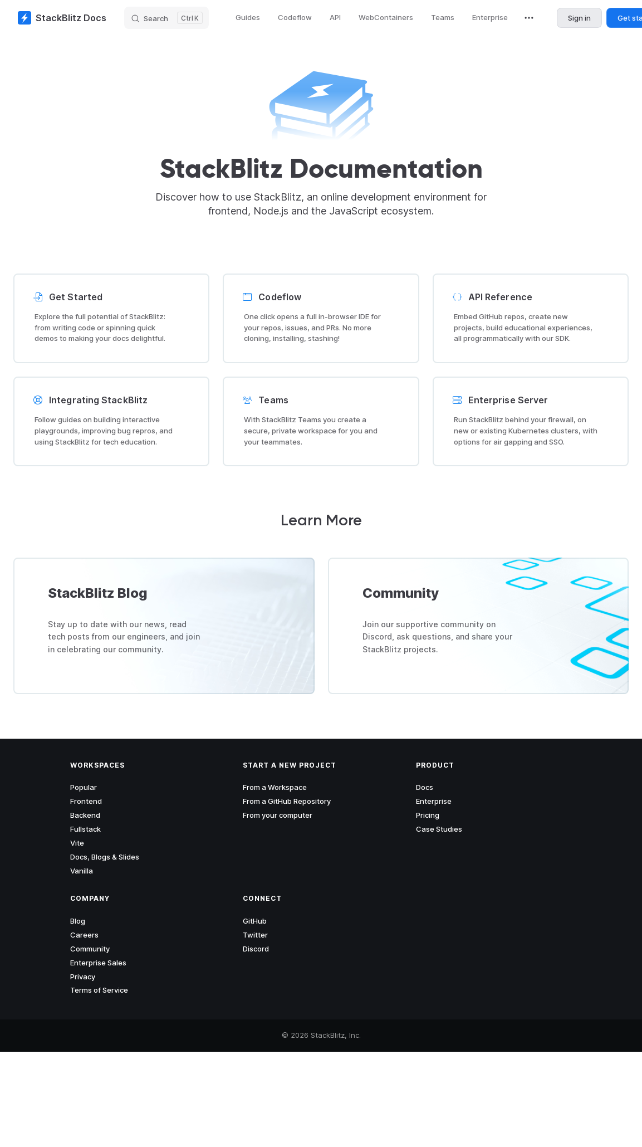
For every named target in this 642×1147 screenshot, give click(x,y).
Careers (84, 934)
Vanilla (81, 870)
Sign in (579, 17)
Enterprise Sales (98, 962)
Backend (85, 815)
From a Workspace (275, 787)
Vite (77, 842)
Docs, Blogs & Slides (104, 856)
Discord (256, 948)
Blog (77, 920)
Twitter (255, 934)
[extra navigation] (529, 18)
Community (90, 948)
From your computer (277, 815)
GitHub (255, 920)
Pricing (427, 815)
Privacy (82, 976)
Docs (424, 787)
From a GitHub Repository (287, 801)
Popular (83, 787)
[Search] (166, 18)
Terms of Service (99, 989)
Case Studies (439, 828)
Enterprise (434, 801)
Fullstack (85, 828)
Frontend (86, 801)
